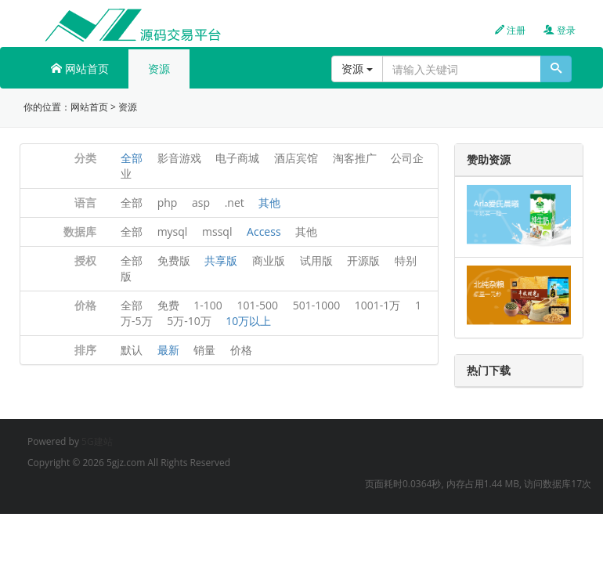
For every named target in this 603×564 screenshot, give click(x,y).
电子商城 (237, 157)
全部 (132, 157)
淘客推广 (355, 157)
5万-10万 (189, 320)
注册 (510, 30)
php (167, 202)
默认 (132, 349)
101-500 (257, 305)
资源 (159, 68)
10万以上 (248, 320)
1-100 (207, 305)
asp (201, 202)
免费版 (173, 260)
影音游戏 (179, 157)
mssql (217, 231)
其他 (269, 202)
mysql (172, 231)
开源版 (363, 260)
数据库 (79, 231)
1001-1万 (378, 305)
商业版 (268, 260)
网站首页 (80, 68)
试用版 (316, 260)
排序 (85, 349)
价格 (85, 305)
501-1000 (317, 305)
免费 (168, 305)
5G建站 (97, 441)
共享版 (220, 260)
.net (234, 202)
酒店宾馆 (296, 157)
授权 (85, 260)
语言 (85, 202)
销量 (204, 349)
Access (263, 231)
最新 (168, 349)
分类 (85, 157)
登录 (559, 30)
